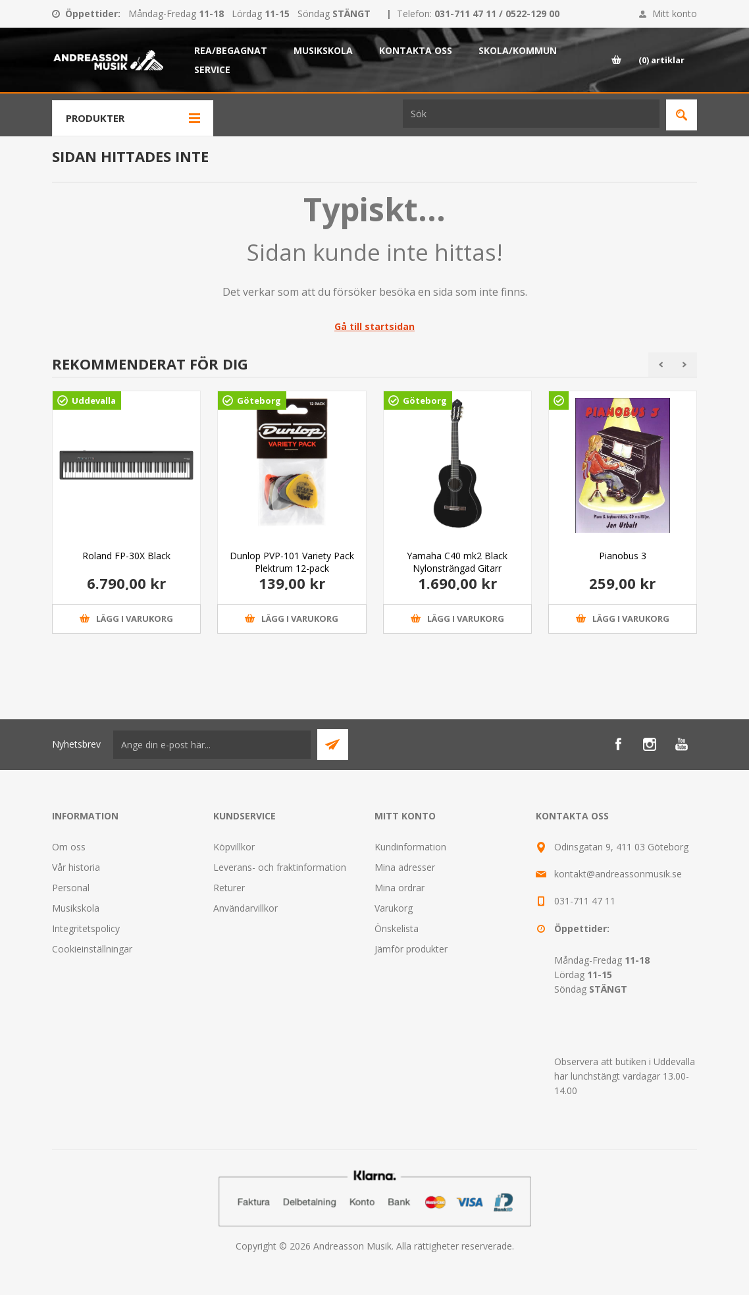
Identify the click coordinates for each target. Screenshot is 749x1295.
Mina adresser (404, 867)
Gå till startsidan (374, 326)
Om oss (69, 846)
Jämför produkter (411, 949)
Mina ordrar (399, 887)
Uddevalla (94, 400)
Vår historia (76, 867)
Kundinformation (410, 846)
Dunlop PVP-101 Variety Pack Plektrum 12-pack (292, 561)
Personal (71, 887)
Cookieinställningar (92, 949)
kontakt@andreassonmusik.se (618, 874)
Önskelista (396, 928)
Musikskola (75, 908)
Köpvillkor (234, 846)
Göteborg (259, 400)
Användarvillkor (245, 908)
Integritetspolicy (86, 928)
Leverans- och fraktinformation (279, 867)
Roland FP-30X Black (126, 555)
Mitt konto (674, 13)
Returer (229, 887)
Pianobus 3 (622, 555)
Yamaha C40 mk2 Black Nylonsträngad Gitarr (457, 561)
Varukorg (393, 908)
